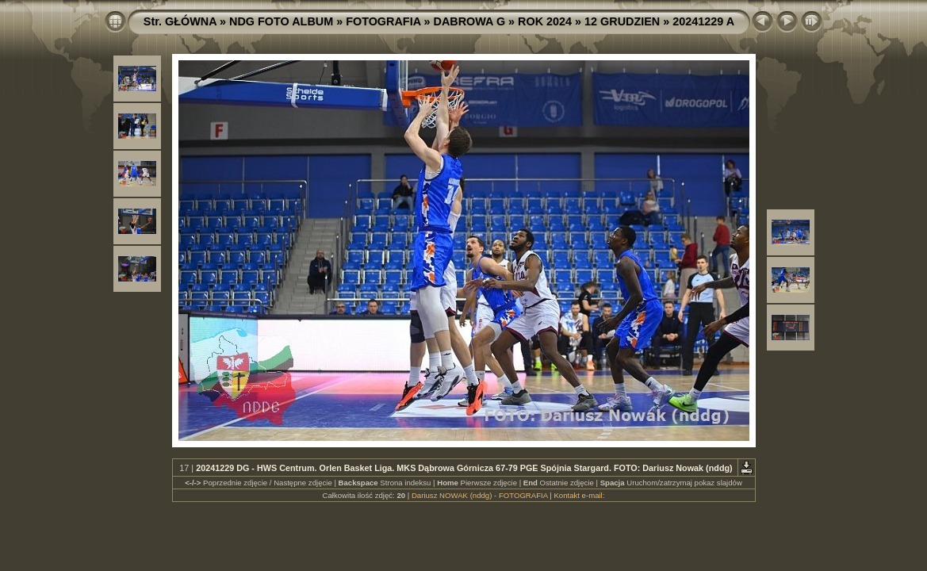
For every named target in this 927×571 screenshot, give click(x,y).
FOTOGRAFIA (383, 21)
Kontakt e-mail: (579, 495)
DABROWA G (470, 21)
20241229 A (703, 21)
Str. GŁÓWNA (180, 21)
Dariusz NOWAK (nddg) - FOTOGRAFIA (480, 495)
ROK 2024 (545, 21)
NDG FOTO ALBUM (281, 21)
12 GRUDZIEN (622, 21)
